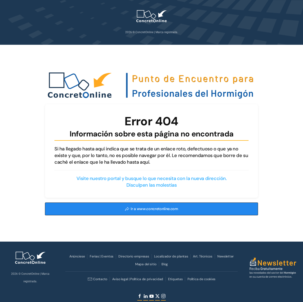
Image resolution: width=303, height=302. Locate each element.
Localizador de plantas (171, 256)
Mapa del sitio (145, 264)
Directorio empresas (133, 256)
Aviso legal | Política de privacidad (137, 279)
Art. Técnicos (202, 256)
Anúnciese (76, 256)
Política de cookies (201, 279)
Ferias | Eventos (101, 256)
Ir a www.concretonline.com (151, 208)
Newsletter (225, 256)
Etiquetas (175, 279)
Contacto (97, 279)
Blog (164, 264)
